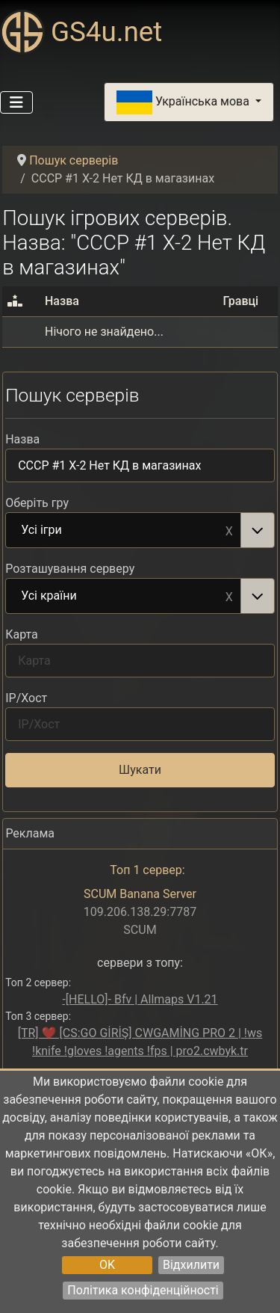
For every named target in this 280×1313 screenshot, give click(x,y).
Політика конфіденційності (142, 1290)
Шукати (140, 770)
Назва (22, 439)
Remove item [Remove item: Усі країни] (229, 595)
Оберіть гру (37, 503)
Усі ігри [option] (123, 531)
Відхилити (191, 1265)
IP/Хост (26, 698)
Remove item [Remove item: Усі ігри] (229, 530)
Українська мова (184, 102)
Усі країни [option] (123, 596)
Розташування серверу (69, 569)
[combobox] (140, 530)
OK (107, 1265)
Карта (21, 634)
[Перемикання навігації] (16, 102)
